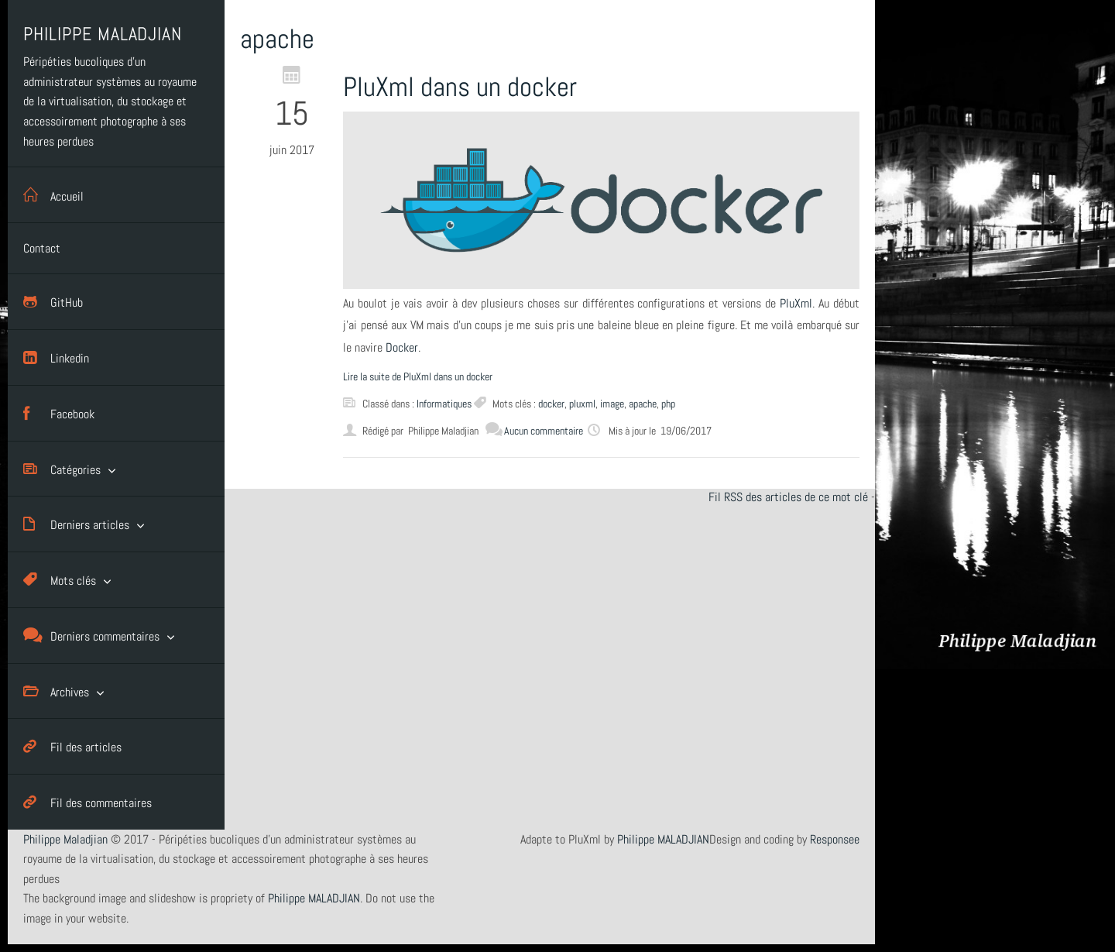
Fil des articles (72, 746)
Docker (402, 347)
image (612, 404)
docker (551, 404)
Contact (41, 248)
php (668, 404)
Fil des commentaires (87, 802)
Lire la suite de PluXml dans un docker (417, 376)
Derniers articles (76, 524)
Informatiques (444, 404)
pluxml (582, 404)
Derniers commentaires (91, 636)
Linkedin (56, 357)
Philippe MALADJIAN (663, 839)
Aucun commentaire (543, 431)
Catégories (62, 469)
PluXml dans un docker (460, 87)
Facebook (58, 413)
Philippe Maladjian (65, 839)
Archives (56, 691)
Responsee (834, 839)
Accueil (53, 195)
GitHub (53, 302)
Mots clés (59, 580)
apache (643, 404)
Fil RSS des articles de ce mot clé (788, 497)
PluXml (796, 303)
